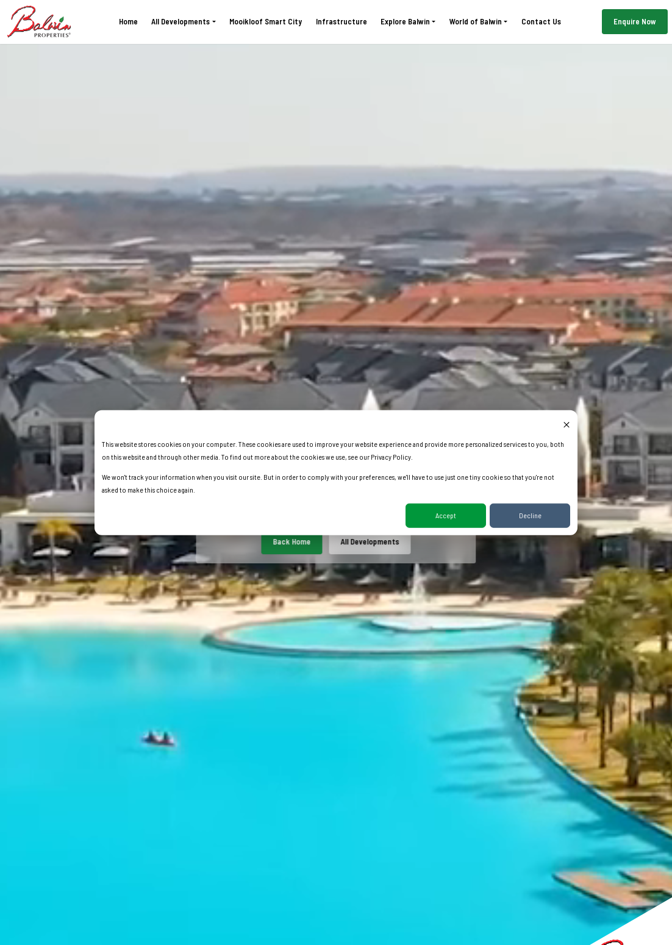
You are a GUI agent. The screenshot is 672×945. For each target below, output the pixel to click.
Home (128, 21)
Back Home (292, 541)
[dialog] (336, 472)
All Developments (369, 541)
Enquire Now (634, 21)
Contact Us (541, 21)
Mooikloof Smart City (265, 21)
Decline (530, 515)
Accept (445, 515)
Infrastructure (341, 21)
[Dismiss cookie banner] (566, 424)
